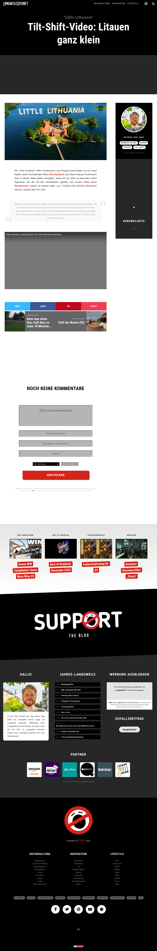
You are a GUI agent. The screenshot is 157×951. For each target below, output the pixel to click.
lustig (40, 881)
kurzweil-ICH (78, 878)
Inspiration (78, 854)
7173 (82, 840)
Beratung (102, 898)
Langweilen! (129, 729)
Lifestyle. (133, 4)
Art (78, 866)
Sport (117, 872)
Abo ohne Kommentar (69, 464)
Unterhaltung (39, 854)
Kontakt (60, 898)
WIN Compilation (40, 884)
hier (33, 490)
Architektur (78, 863)
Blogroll (19, 898)
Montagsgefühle (39, 866)
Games (40, 878)
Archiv (31, 898)
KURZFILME (131, 535)
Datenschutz (117, 898)
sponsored (89, 898)
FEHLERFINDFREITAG (96, 535)
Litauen (127, 147)
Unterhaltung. (102, 4)
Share (43, 306)
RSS (141, 898)
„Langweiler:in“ (121, 690)
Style (117, 875)
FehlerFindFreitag (40, 863)
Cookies (131, 898)
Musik (117, 866)
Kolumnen (117, 863)
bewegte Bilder (129, 143)
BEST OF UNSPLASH (61, 535)
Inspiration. (119, 4)
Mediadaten (74, 898)
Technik (117, 878)
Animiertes (78, 860)
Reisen (143, 143)
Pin (68, 306)
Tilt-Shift (139, 147)
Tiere (117, 881)
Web (117, 884)
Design (78, 872)
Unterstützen (45, 898)
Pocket (94, 306)
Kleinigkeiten (40, 869)
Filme (40, 872)
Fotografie (78, 875)
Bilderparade (40, 860)
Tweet (17, 306)
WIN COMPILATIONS (26, 535)
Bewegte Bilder (78, 869)
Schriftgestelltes (78, 881)
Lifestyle (117, 854)
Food (117, 860)
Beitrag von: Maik (134, 137)
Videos (78, 884)
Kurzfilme (40, 875)
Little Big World (56, 174)
